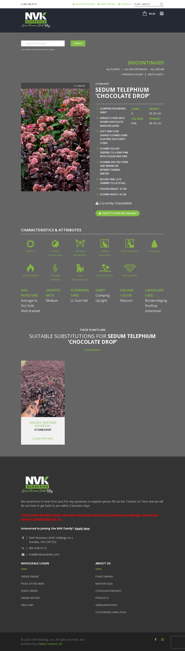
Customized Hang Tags (110, 612)
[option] (55, 140)
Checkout (125, 4)
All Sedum (157, 69)
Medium (52, 300)
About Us (103, 563)
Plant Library (104, 576)
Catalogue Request (108, 591)
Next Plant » (156, 74)
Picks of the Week (32, 583)
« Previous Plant (132, 74)
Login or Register (84, 4)
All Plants (113, 69)
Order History (30, 598)
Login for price (43, 438)
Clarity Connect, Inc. (50, 644)
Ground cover (105, 275)
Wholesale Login (35, 563)
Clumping (102, 295)
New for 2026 (104, 583)
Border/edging (156, 300)
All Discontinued (135, 69)
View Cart (27, 605)
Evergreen (154, 251)
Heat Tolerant (30, 275)
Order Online (30, 576)
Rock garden (129, 275)
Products (102, 598)
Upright (101, 300)
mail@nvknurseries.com (44, 554)
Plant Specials (107, 4)
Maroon (126, 300)
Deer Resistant (130, 251)
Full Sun (30, 251)
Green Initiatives (106, 605)
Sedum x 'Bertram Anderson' (42, 424)
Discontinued (146, 62)
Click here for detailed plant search (38, 49)
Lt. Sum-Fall (79, 300)
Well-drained (30, 311)
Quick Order (29, 591)
